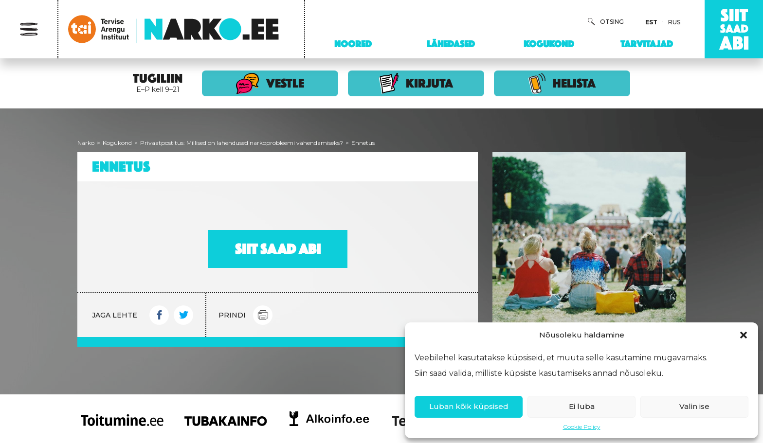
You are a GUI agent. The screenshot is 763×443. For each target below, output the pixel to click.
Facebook (159, 315)
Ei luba (582, 406)
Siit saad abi (278, 249)
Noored (353, 44)
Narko (85, 142)
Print (262, 315)
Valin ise (694, 406)
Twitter (183, 315)
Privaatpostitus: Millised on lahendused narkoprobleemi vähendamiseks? (241, 142)
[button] (743, 335)
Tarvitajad (646, 44)
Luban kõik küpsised (469, 406)
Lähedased (451, 44)
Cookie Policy (581, 426)
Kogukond (549, 44)
